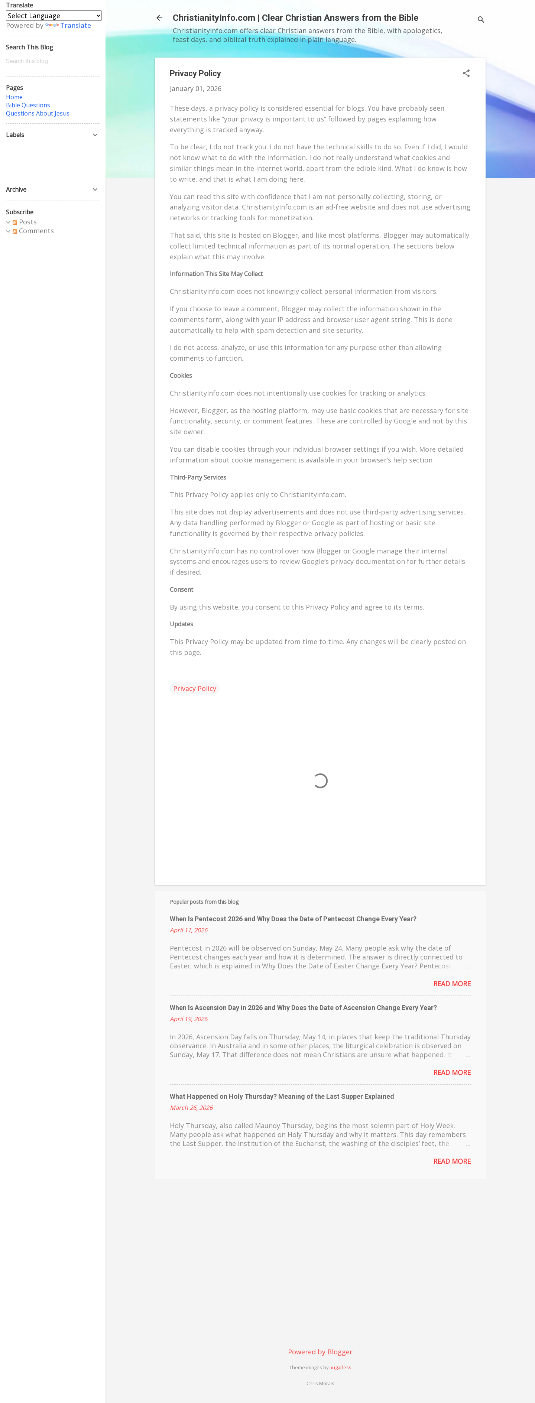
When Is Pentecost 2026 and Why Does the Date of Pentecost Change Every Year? (293, 919)
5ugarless (340, 1367)
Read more (452, 983)
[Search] (481, 20)
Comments (33, 230)
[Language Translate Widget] (54, 15)
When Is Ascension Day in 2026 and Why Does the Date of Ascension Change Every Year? (303, 1007)
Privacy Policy (194, 688)
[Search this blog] (53, 61)
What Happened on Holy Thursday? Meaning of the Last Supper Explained (282, 1096)
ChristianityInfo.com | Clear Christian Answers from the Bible (295, 18)
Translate (68, 25)
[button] (466, 74)
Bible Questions (28, 105)
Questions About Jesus (37, 113)
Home (14, 97)
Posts (25, 221)
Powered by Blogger (320, 1351)
